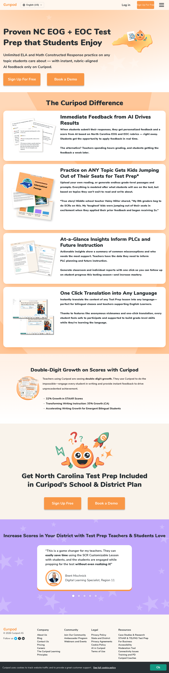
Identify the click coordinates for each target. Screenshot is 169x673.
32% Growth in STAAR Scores (64, 398)
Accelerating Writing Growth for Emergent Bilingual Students (83, 408)
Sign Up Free (62, 503)
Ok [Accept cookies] (158, 667)
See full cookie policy (104, 667)
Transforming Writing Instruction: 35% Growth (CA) (77, 403)
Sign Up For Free (143, 4)
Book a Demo (65, 79)
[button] (43, 570)
